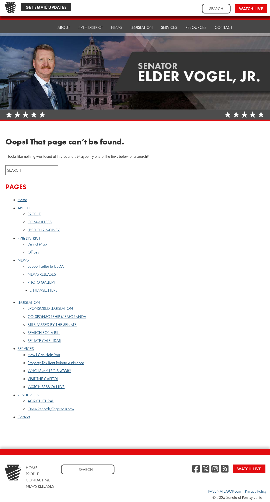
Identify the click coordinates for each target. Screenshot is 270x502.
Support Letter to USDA (46, 266)
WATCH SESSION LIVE (46, 386)
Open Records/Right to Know (51, 408)
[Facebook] (196, 469)
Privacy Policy (256, 491)
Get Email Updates (46, 7)
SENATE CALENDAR (44, 340)
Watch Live (251, 8)
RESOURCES (195, 21)
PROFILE (34, 213)
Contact (223, 20)
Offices (33, 252)
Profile (32, 473)
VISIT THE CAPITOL (43, 378)
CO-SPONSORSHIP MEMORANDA (57, 316)
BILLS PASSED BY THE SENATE (52, 324)
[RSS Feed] (224, 469)
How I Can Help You (44, 354)
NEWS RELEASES (42, 274)
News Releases (40, 486)
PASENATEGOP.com (224, 491)
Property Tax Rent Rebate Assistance (56, 362)
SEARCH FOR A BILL (44, 332)
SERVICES (169, 22)
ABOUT (63, 26)
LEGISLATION (141, 23)
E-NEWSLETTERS (43, 290)
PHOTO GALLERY (41, 282)
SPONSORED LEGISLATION (50, 308)
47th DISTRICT (90, 25)
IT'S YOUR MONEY (44, 229)
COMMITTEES (40, 221)
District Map (37, 244)
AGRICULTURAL (41, 400)
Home (43, 27)
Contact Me (38, 480)
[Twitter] (205, 469)
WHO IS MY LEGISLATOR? (49, 370)
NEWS (116, 24)
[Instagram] (215, 469)
